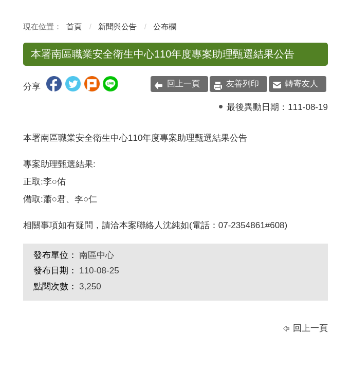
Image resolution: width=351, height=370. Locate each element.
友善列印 (242, 83)
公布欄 (164, 26)
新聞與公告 (117, 26)
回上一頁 (183, 83)
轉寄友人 (301, 83)
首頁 (74, 26)
